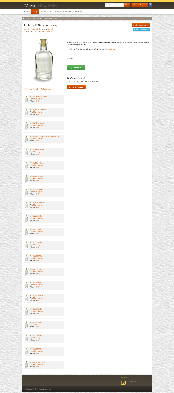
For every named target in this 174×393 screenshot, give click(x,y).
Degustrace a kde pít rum (63, 12)
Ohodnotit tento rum (141, 25)
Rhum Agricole (35, 29)
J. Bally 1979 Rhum (36, 336)
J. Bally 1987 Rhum (50, 18)
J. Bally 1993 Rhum (36, 282)
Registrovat (143, 5)
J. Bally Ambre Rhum (37, 176)
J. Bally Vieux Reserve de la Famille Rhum (44, 136)
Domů (27, 12)
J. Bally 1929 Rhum (36, 349)
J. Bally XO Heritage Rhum (39, 96)
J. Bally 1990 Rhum (36, 296)
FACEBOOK (110, 49)
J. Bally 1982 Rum (36, 322)
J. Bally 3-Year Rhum (37, 203)
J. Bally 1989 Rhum (36, 309)
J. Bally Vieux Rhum (37, 123)
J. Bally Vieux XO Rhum (38, 110)
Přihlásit (135, 5)
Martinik (26, 29)
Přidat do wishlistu (141, 29)
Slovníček (78, 12)
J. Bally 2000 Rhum (36, 229)
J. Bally (39, 18)
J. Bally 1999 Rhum (36, 243)
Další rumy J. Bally (31, 89)
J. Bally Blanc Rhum (37, 163)
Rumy (35, 12)
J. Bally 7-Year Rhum (37, 189)
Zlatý (35, 324)
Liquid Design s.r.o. (45, 389)
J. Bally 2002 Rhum (36, 216)
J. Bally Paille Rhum (37, 150)
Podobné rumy (48, 31)
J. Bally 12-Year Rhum (37, 362)
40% (37, 101)
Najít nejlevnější (76, 67)
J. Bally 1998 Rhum (36, 256)
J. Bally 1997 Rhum (36, 269)
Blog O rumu (46, 12)
